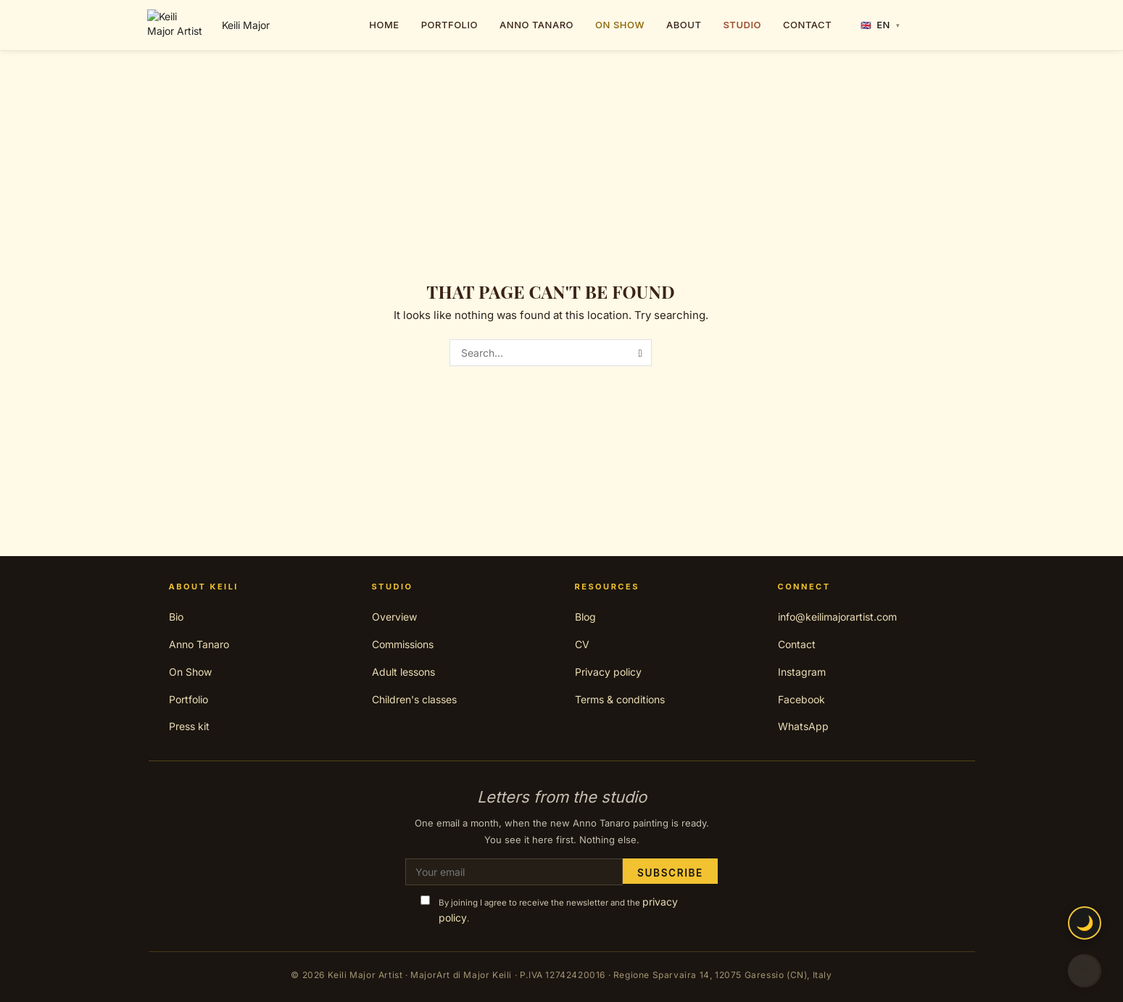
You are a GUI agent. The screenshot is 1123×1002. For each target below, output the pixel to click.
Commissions (403, 644)
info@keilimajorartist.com (837, 616)
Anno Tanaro (199, 644)
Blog (585, 616)
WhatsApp (803, 726)
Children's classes (414, 699)
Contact (797, 644)
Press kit (189, 726)
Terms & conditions (620, 699)
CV (582, 644)
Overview (394, 616)
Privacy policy (608, 672)
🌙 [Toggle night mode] (1085, 923)
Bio (176, 616)
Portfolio (188, 699)
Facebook (801, 699)
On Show (190, 672)
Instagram (802, 672)
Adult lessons (403, 672)
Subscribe (670, 871)
